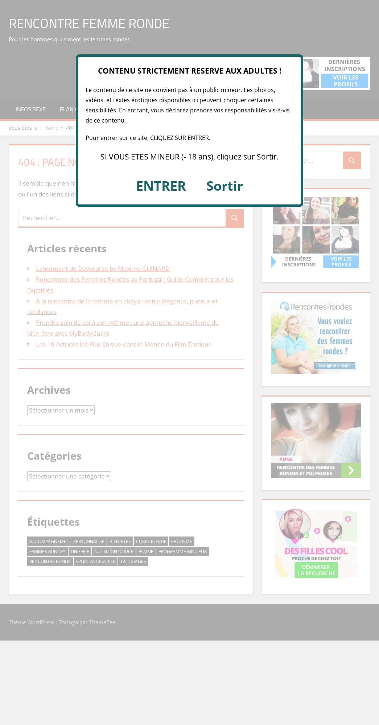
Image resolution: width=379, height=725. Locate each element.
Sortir (224, 186)
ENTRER (161, 186)
